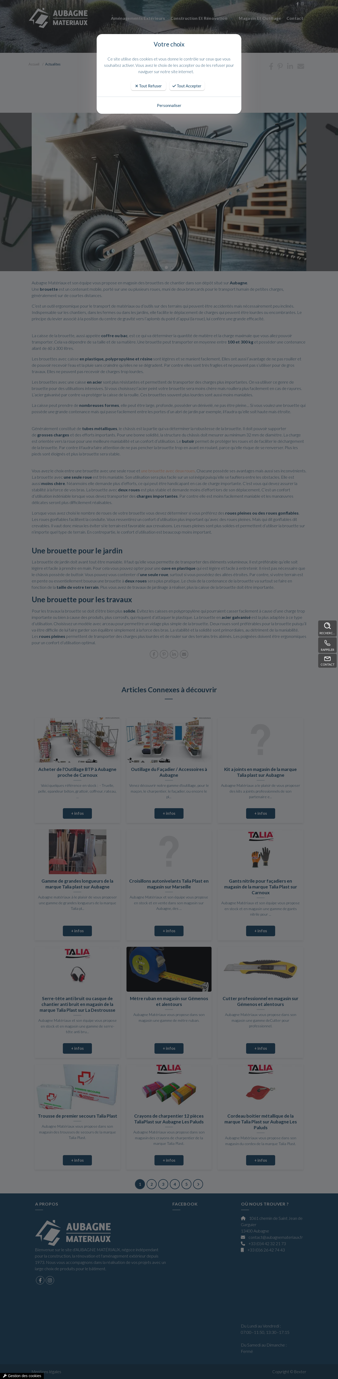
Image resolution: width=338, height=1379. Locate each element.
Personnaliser (169, 105)
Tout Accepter (186, 85)
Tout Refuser (148, 85)
